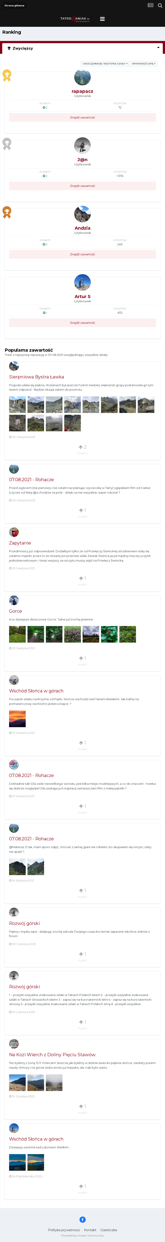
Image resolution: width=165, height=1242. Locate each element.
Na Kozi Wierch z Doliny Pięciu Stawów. (52, 1054)
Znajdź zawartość (82, 117)
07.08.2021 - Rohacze (31, 479)
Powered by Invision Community (82, 1235)
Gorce (15, 611)
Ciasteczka (108, 1230)
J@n (82, 159)
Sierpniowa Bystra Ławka (36, 377)
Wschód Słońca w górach (36, 691)
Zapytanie (20, 543)
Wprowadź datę (143, 63)
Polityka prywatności (64, 1230)
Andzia (83, 228)
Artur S (83, 296)
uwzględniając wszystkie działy (105, 63)
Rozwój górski (24, 923)
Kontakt (90, 1230)
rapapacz (82, 91)
